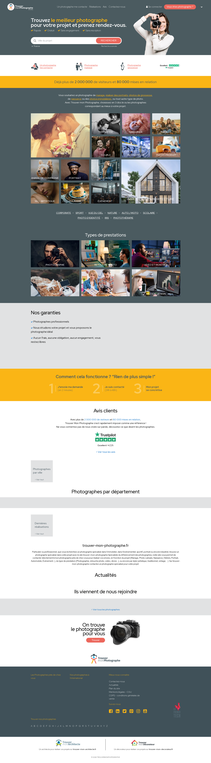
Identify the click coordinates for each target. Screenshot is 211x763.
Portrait (75, 178)
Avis (105, 6)
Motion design (156, 293)
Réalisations (95, 6)
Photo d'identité (89, 217)
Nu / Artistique (45, 201)
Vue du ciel (95, 212)
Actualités (113, 685)
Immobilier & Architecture (150, 199)
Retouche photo (105, 264)
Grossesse (106, 131)
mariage (100, 95)
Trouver (96, 640)
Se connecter (154, 6)
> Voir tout (39, 479)
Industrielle (136, 154)
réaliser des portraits (117, 95)
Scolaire (149, 212)
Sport (80, 212)
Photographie (55, 264)
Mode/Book (105, 178)
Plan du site (114, 688)
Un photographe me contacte (72, 6)
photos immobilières (100, 98)
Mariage (60, 153)
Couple (106, 154)
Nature (112, 212)
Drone (55, 293)
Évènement (105, 201)
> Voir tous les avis (105, 451)
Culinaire (75, 201)
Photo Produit (166, 154)
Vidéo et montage (156, 264)
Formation (105, 293)
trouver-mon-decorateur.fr (161, 749)
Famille (166, 131)
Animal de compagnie (45, 178)
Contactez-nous (117, 6)
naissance (76, 98)
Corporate (63, 212)
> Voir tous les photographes (105, 609)
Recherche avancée (109, 46)
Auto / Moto (130, 212)
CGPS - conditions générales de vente (124, 697)
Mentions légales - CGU (120, 692)
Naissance (136, 131)
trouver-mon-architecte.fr (84, 749)
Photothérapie (123, 217)
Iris (107, 217)
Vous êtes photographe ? (180, 6)
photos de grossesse (140, 95)
